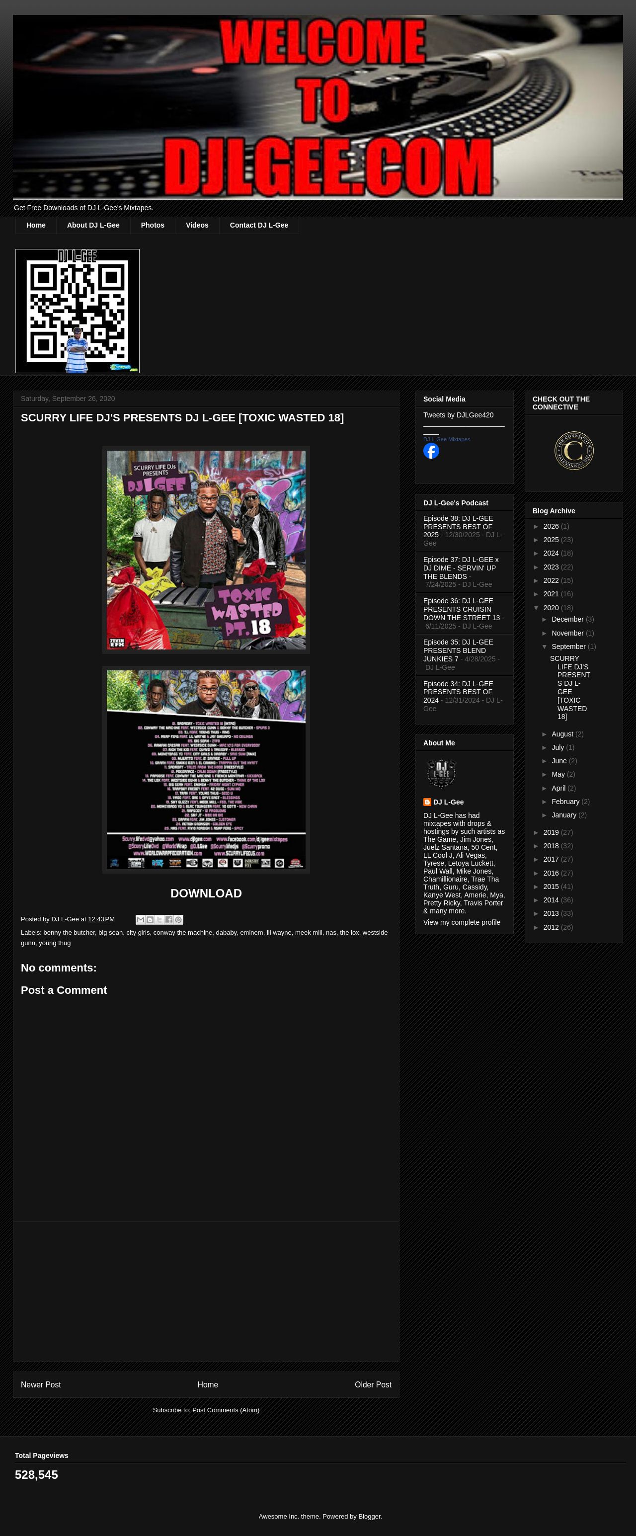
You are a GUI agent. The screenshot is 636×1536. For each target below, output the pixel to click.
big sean (110, 932)
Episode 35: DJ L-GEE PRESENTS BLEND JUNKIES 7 (458, 650)
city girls (138, 932)
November (568, 633)
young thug (55, 943)
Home (36, 225)
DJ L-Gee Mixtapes (446, 439)
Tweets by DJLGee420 (458, 415)
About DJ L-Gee (93, 225)
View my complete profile (461, 922)
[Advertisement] (206, 1291)
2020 (552, 608)
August (563, 734)
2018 (552, 846)
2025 (552, 540)
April (559, 788)
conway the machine (183, 932)
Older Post (373, 1384)
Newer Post (41, 1384)
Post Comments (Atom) (225, 1410)
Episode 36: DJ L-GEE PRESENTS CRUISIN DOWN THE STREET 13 (461, 609)
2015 (552, 886)
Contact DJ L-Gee (259, 225)
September (569, 646)
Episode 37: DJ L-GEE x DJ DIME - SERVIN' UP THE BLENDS (461, 568)
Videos (197, 225)
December (568, 619)
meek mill (308, 932)
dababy (226, 932)
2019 (552, 832)
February (566, 802)
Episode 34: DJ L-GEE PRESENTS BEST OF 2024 (458, 692)
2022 (552, 580)
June (560, 761)
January (565, 815)
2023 (552, 567)
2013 (552, 913)
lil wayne (279, 932)
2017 (552, 859)
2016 (552, 873)
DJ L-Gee (448, 802)
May (559, 774)
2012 (552, 927)
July (559, 747)
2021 (552, 594)
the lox (349, 932)
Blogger (369, 1516)
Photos (152, 225)
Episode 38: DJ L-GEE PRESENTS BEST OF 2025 (458, 526)
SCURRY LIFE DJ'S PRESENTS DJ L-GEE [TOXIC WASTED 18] (570, 687)
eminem (251, 932)
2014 (552, 900)
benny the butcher (69, 932)
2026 (552, 526)
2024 (552, 553)
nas (331, 932)
